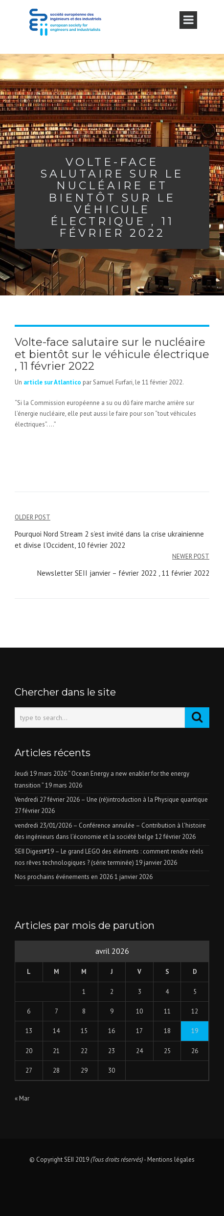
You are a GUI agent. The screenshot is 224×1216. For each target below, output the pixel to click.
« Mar (22, 1098)
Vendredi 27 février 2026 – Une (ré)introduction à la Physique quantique (111, 799)
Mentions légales (171, 1159)
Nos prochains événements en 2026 (64, 877)
